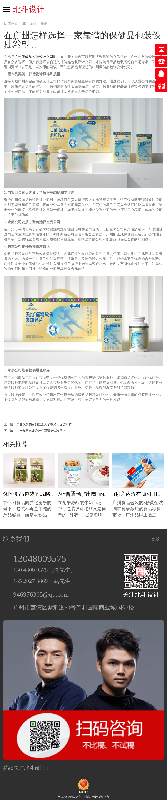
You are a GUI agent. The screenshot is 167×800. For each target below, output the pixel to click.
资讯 (43, 23)
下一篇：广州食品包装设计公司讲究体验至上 (35, 431)
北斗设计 (29, 23)
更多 (155, 538)
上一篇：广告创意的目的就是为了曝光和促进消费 (38, 424)
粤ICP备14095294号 (69, 796)
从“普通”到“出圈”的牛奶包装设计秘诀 (102, 494)
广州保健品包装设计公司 (34, 57)
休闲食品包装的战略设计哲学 (37, 494)
